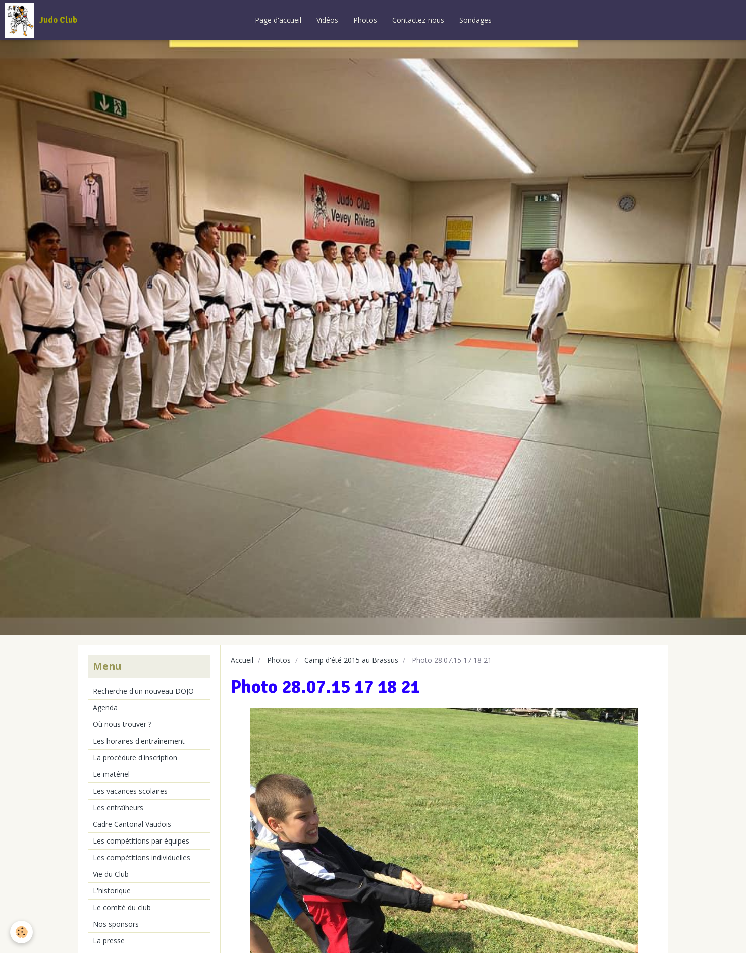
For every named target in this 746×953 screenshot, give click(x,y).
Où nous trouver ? (122, 724)
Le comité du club (122, 907)
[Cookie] (21, 932)
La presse (109, 940)
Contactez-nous (418, 20)
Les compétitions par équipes (141, 841)
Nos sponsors (116, 924)
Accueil (242, 660)
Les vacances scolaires (130, 791)
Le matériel (111, 774)
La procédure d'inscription (135, 757)
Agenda (105, 707)
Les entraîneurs (118, 807)
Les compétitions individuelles (141, 857)
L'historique (112, 890)
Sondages (475, 20)
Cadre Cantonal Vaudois (132, 824)
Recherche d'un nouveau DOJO (143, 691)
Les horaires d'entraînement (139, 741)
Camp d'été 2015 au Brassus (351, 660)
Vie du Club (111, 874)
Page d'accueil (278, 20)
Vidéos (327, 20)
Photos (365, 20)
